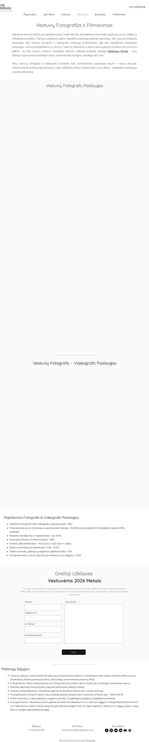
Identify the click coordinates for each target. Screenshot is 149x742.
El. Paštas (29, 624)
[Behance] (116, 730)
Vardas (28, 602)
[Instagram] (111, 730)
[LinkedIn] (120, 730)
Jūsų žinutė (70, 602)
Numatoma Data (33, 635)
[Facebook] (106, 730)
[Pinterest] (130, 730)
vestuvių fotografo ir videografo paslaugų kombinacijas (64, 42)
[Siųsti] (74, 652)
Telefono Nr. (30, 613)
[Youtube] (125, 730)
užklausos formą (118, 51)
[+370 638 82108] (137, 7)
